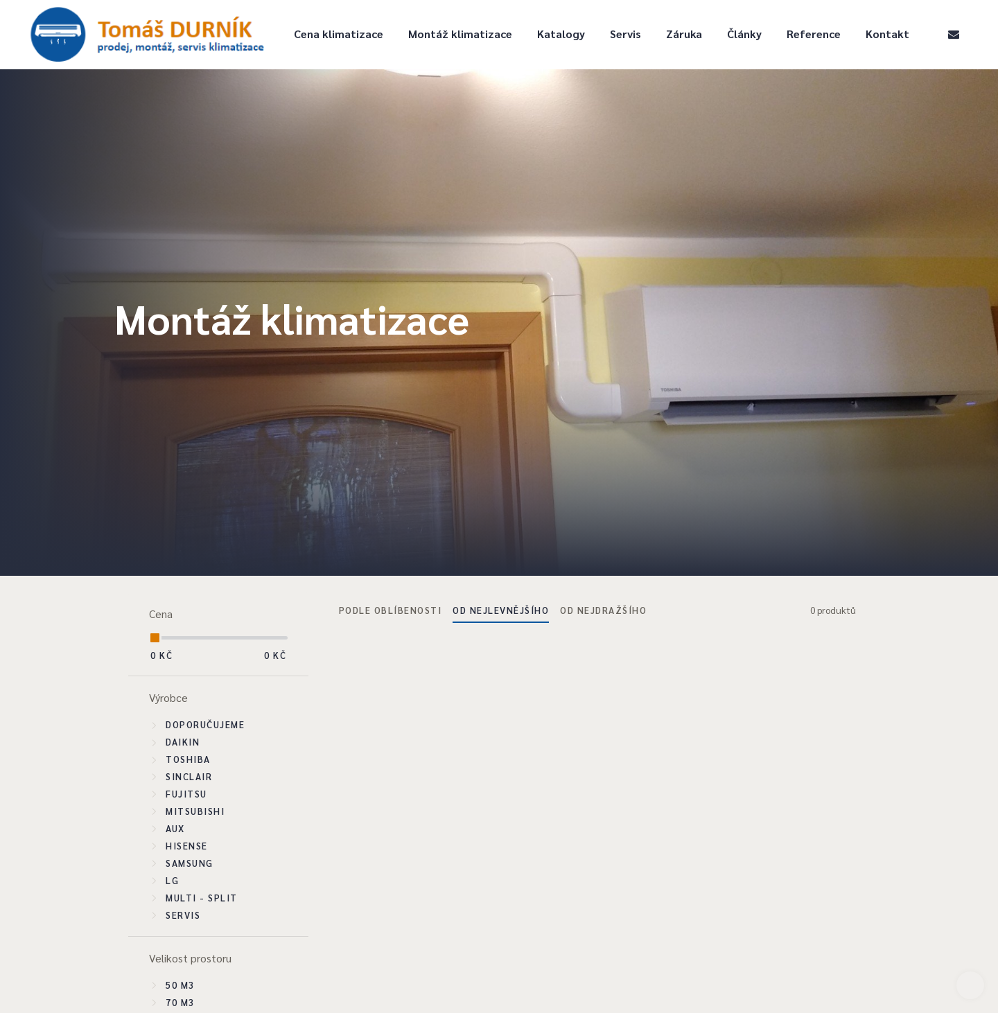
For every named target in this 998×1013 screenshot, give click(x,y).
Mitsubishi (195, 811)
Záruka (684, 33)
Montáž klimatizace (460, 33)
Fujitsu (186, 794)
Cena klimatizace (338, 33)
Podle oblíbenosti (390, 610)
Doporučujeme (205, 724)
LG (172, 880)
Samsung (189, 863)
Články (744, 33)
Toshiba (188, 759)
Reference (814, 33)
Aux (175, 828)
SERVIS (183, 915)
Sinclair (189, 776)
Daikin (183, 742)
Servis (625, 33)
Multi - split (202, 898)
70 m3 (180, 1002)
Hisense (187, 846)
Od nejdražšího (603, 610)
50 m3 (180, 985)
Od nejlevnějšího (501, 610)
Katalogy (561, 33)
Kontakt (887, 33)
